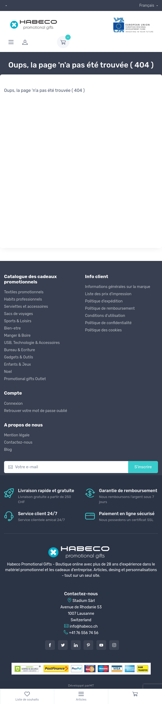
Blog (8, 449)
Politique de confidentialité (108, 323)
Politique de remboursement (110, 308)
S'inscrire (143, 467)
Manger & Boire (17, 335)
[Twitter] (63, 645)
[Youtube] (101, 645)
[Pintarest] (88, 645)
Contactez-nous (18, 442)
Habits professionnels (23, 299)
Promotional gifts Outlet (25, 379)
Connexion (13, 403)
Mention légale (17, 435)
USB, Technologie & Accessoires (32, 342)
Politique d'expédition (104, 301)
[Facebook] (50, 645)
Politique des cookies (103, 330)
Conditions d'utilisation (105, 315)
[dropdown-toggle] (63, 42)
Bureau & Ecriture (19, 350)
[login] (36, 42)
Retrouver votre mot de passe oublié (35, 411)
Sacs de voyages (18, 314)
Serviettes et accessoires (26, 306)
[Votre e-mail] (66, 467)
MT (91, 685)
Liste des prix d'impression (108, 294)
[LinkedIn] (76, 645)
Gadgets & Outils (18, 357)
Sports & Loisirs (17, 321)
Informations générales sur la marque (117, 286)
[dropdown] (5, 5)
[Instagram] (114, 645)
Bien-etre (12, 328)
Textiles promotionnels (24, 292)
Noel (8, 371)
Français (147, 5)
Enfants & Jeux (17, 364)
